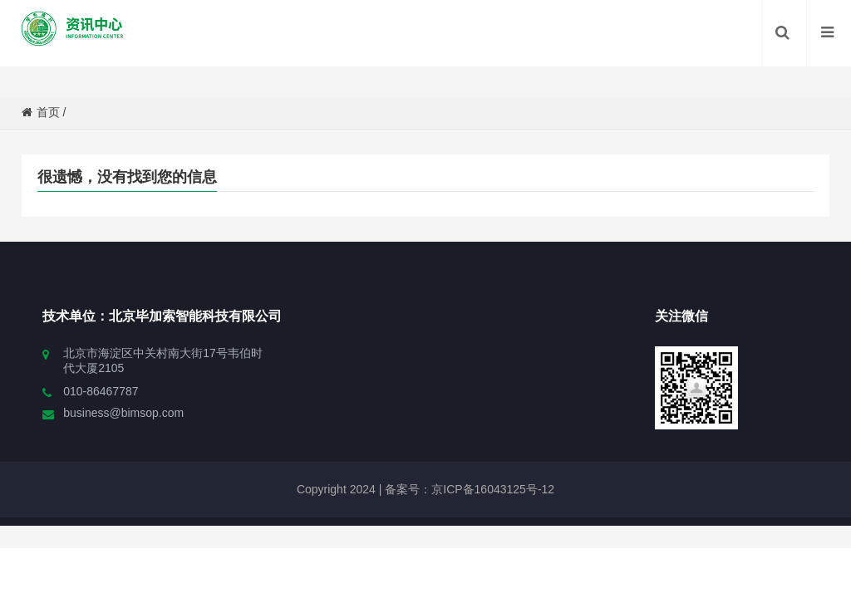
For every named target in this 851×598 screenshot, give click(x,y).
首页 (41, 112)
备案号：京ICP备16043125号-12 (467, 489)
